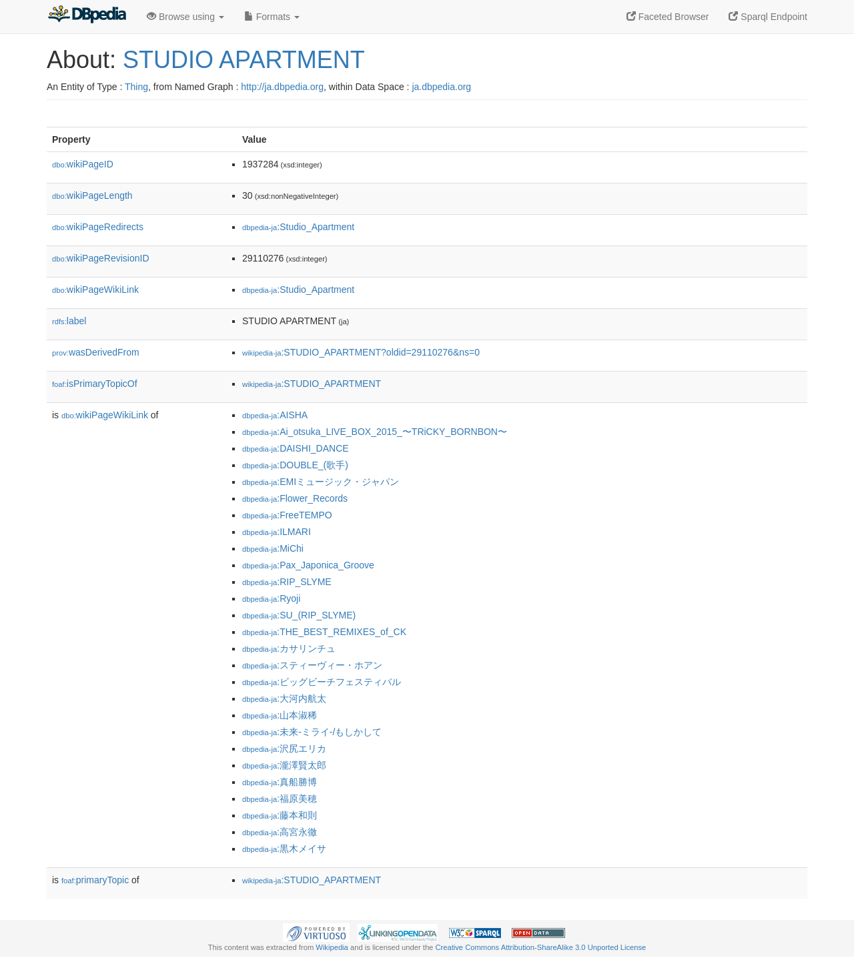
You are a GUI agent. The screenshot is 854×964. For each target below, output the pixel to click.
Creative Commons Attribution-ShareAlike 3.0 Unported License (540, 947)
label (69, 321)
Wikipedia (332, 947)
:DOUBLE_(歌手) (295, 465)
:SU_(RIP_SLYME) (299, 615)
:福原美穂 (279, 798)
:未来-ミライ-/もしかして (312, 732)
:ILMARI (276, 531)
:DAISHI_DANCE (295, 448)
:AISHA (275, 415)
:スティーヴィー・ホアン (312, 665)
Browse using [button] (185, 16)
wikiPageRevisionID (100, 258)
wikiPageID (82, 164)
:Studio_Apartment (298, 226)
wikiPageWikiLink (95, 289)
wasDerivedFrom (95, 352)
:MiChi (273, 548)
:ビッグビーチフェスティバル (321, 681)
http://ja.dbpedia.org (282, 86)
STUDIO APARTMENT (244, 59)
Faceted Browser (667, 16)
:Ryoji (271, 598)
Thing (136, 86)
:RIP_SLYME (287, 581)
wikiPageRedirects (97, 226)
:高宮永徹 (279, 832)
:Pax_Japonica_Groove (308, 565)
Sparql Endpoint (768, 16)
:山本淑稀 (279, 715)
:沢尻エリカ (284, 748)
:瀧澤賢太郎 (284, 765)
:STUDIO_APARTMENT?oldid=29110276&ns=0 (361, 352)
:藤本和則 (279, 815)
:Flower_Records (295, 498)
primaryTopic (95, 880)
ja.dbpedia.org (441, 86)
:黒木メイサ (284, 848)
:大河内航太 (284, 698)
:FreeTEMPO (287, 515)
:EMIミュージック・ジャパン (320, 481)
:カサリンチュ (289, 648)
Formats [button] (272, 16)
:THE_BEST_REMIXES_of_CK (324, 631)
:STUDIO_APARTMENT (311, 383)
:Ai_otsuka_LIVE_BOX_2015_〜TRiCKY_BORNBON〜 (374, 431)
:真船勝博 (279, 782)
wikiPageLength (92, 195)
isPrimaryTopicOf (94, 383)
